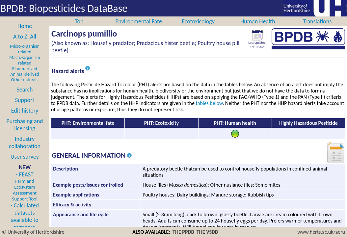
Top (79, 28)
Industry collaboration (24, 150)
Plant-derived (24, 76)
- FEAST (24, 193)
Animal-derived (25, 81)
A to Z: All (24, 43)
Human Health (257, 28)
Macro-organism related (24, 67)
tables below (209, 110)
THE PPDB (183, 232)
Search (25, 96)
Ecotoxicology (198, 28)
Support (24, 107)
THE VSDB (207, 232)
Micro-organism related (25, 56)
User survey (25, 164)
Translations (317, 28)
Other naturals (24, 87)
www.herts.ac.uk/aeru (321, 232)
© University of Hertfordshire (33, 232)
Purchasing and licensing (24, 132)
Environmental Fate (138, 28)
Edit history (25, 117)
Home (24, 33)
